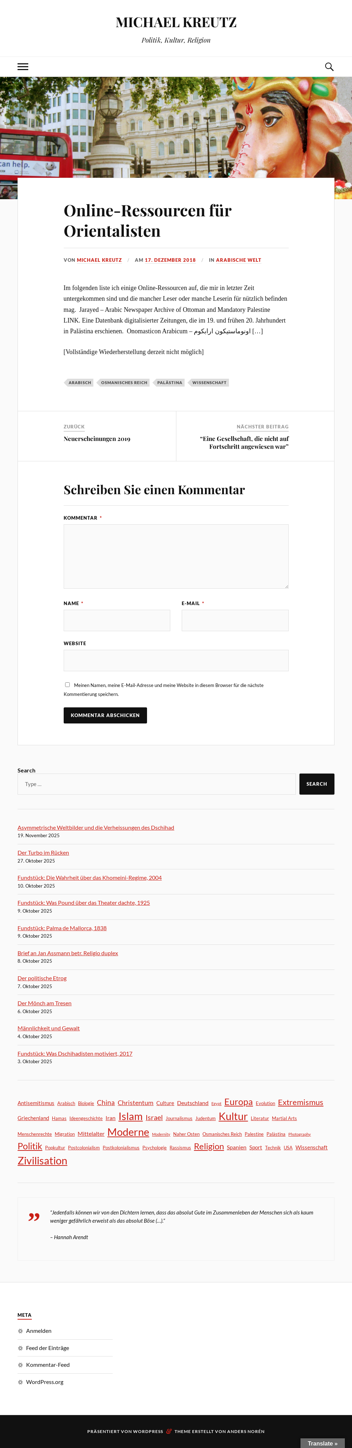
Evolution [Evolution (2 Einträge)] (265, 1103)
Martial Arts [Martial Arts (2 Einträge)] (284, 1118)
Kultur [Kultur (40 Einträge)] (233, 1116)
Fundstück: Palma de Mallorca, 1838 (62, 927)
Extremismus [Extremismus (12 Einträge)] (300, 1102)
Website (75, 643)
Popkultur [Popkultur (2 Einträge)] (55, 1147)
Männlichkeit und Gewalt (49, 1028)
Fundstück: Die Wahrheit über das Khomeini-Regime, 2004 (90, 877)
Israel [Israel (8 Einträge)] (154, 1117)
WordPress (148, 1431)
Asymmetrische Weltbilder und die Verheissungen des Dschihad (96, 827)
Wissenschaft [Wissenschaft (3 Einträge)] (311, 1147)
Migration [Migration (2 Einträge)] (65, 1134)
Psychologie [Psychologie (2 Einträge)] (154, 1147)
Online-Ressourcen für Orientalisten (147, 220)
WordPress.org (44, 1381)
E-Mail (193, 603)
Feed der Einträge (47, 1347)
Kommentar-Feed (48, 1364)
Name (73, 603)
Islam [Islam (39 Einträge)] (130, 1116)
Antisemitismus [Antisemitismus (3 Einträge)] (36, 1103)
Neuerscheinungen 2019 (97, 438)
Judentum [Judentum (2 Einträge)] (205, 1118)
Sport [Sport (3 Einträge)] (255, 1147)
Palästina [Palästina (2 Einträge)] (276, 1134)
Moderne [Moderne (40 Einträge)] (128, 1131)
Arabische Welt (238, 260)
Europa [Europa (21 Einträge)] (238, 1101)
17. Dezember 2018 (170, 260)
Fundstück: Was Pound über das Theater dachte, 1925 (84, 902)
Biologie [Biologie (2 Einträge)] (86, 1103)
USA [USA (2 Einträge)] (288, 1147)
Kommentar (83, 518)
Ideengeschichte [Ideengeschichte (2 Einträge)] (86, 1118)
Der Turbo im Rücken (43, 852)
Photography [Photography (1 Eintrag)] (299, 1134)
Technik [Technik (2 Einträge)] (273, 1147)
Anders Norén (246, 1431)
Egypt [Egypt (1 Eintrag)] (216, 1103)
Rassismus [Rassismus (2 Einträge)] (180, 1147)
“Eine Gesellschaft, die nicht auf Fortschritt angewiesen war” (244, 442)
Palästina (169, 382)
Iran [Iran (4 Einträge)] (111, 1117)
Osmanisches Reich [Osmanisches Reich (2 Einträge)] (222, 1134)
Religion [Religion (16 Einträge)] (209, 1146)
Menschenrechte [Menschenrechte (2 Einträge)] (35, 1134)
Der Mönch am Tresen (45, 1003)
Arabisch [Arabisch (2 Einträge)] (66, 1103)
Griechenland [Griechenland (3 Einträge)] (33, 1118)
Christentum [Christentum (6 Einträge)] (135, 1102)
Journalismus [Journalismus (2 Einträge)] (179, 1118)
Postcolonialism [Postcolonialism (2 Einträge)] (84, 1147)
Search (26, 770)
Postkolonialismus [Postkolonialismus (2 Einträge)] (121, 1147)
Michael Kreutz (99, 260)
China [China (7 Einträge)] (106, 1102)
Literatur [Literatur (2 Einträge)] (260, 1118)
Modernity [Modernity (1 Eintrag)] (161, 1134)
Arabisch (80, 382)
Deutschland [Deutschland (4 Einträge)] (193, 1102)
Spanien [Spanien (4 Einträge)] (236, 1147)
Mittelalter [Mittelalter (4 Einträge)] (91, 1133)
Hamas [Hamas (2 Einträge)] (59, 1118)
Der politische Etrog (42, 978)
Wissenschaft (209, 382)
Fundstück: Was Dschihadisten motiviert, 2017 (75, 1053)
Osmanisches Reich (124, 382)
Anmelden (39, 1330)
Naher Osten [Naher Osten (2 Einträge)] (186, 1134)
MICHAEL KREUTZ (176, 22)
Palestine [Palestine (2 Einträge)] (254, 1134)
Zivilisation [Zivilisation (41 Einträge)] (42, 1160)
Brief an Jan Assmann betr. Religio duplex (68, 952)
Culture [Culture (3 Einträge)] (165, 1103)
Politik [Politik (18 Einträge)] (30, 1146)
